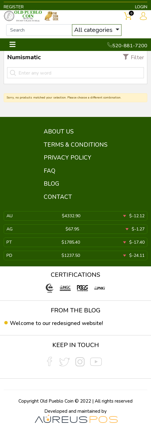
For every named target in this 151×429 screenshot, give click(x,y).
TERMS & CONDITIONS (75, 145)
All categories (94, 30)
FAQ (49, 171)
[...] (39, 30)
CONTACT (58, 197)
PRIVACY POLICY (67, 158)
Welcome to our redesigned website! (56, 323)
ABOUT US (59, 132)
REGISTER (14, 7)
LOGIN (141, 7)
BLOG (51, 184)
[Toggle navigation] (12, 44)
